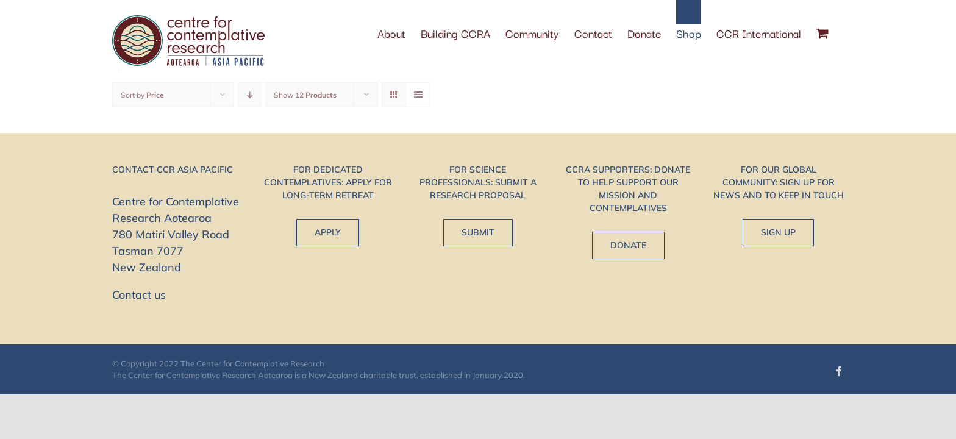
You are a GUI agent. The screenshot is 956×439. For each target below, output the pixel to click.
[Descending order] (250, 94)
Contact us (139, 295)
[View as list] (418, 95)
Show (305, 94)
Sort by (142, 94)
